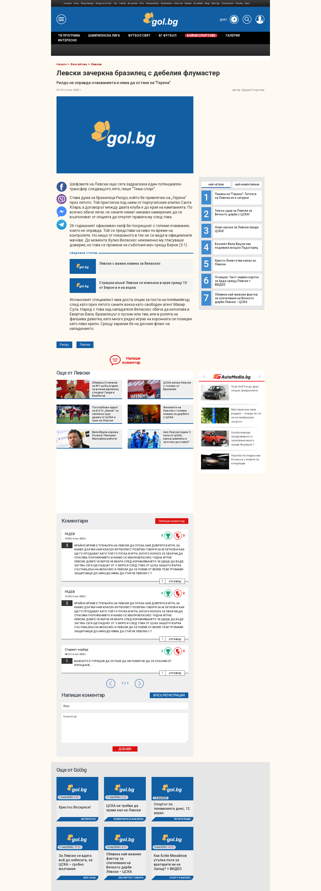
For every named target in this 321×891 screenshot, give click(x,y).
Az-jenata (133, 3)
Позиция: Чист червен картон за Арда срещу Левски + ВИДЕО (237, 280)
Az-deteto (198, 3)
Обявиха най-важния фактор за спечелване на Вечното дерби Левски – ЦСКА (236, 298)
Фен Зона (89, 877)
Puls (141, 3)
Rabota (188, 3)
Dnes (76, 3)
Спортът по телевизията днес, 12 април (172, 808)
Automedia (166, 3)
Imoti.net (178, 3)
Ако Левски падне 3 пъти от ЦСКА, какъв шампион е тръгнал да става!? (176, 437)
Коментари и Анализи (128, 819)
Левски (85, 344)
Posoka (239, 3)
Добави (124, 749)
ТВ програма (182, 819)
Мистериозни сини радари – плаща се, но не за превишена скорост (231, 415)
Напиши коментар (131, 360)
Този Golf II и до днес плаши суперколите (230, 392)
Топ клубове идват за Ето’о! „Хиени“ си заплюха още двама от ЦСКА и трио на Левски (105, 414)
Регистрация (174, 695)
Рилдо (64, 344)
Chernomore (227, 3)
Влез (157, 695)
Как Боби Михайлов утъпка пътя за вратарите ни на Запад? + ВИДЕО (170, 862)
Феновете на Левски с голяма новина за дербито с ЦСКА (176, 412)
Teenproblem (152, 3)
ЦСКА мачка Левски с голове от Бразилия (177, 386)
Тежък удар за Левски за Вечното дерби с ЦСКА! (233, 212)
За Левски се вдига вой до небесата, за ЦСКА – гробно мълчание (75, 862)
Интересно (88, 819)
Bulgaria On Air (104, 3)
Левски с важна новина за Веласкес (129, 263)
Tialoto (122, 3)
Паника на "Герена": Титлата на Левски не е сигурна (235, 195)
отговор (175, 581)
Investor (68, 3)
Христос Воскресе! (75, 807)
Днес (229, 19)
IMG (57, 3)
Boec (247, 3)
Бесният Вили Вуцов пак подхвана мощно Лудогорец (236, 245)
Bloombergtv (87, 3)
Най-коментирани (247, 184)
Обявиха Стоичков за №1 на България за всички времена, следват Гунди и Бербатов (105, 389)
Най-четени (216, 184)
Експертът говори (130, 877)
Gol (115, 3)
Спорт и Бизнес (180, 877)
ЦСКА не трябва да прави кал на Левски (123, 808)
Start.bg (215, 3)
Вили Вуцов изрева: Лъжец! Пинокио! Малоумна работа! (105, 435)
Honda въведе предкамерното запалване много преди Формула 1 (227, 438)
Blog (207, 3)
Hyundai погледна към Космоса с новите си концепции (230, 461)
